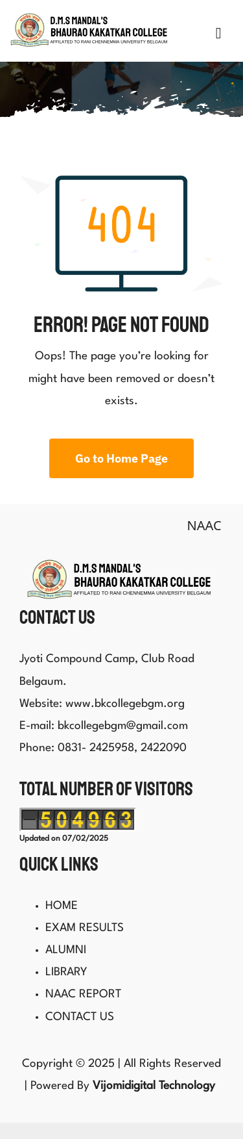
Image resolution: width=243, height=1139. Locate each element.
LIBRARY (66, 968)
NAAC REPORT (83, 990)
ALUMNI (65, 946)
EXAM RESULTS (84, 923)
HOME (61, 901)
